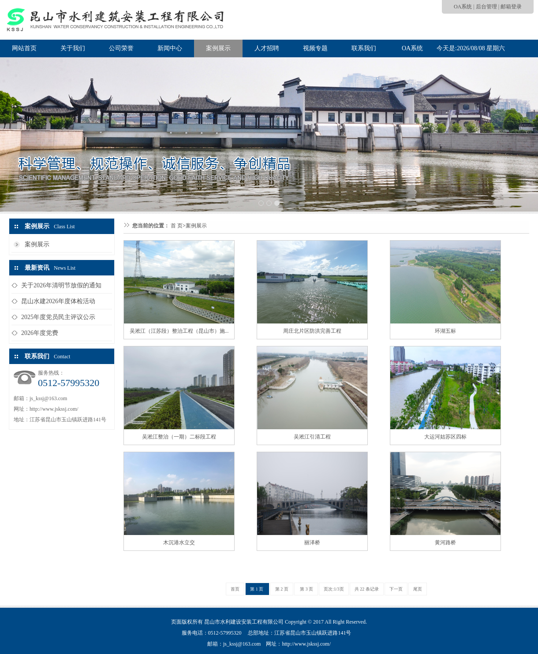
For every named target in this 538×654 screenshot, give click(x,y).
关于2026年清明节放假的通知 (61, 285)
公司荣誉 (121, 48)
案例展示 (218, 48)
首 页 (177, 226)
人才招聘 (266, 48)
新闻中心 (169, 48)
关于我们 (72, 48)
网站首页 (24, 48)
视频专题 (315, 48)
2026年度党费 (39, 333)
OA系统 (463, 7)
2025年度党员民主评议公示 (58, 317)
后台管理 (486, 7)
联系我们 (363, 48)
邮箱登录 (511, 7)
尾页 (417, 589)
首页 (235, 589)
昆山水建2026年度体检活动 (58, 301)
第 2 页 (281, 589)
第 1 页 (257, 589)
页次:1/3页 (334, 589)
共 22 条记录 (367, 589)
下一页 (396, 589)
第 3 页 (306, 589)
